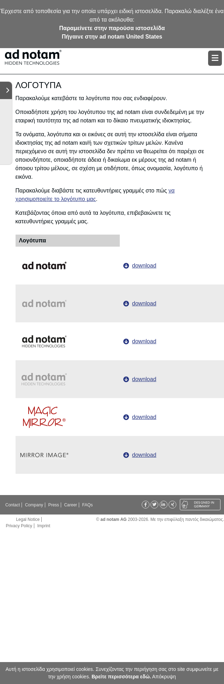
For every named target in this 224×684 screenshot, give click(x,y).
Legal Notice (28, 519)
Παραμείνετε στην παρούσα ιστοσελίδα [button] (112, 28)
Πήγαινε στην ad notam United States (112, 37)
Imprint (43, 525)
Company (34, 504)
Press (53, 504)
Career (70, 504)
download (144, 266)
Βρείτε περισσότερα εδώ (120, 676)
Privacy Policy (19, 525)
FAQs (87, 504)
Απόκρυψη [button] (164, 676)
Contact (12, 504)
